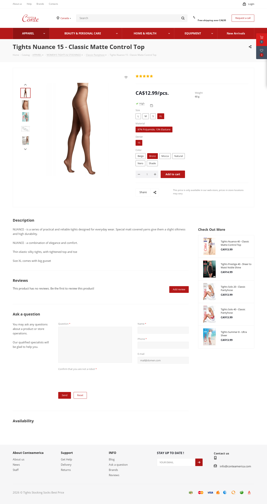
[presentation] (86, 379)
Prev (25, 84)
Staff (16, 470)
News (16, 464)
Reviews (114, 475)
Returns (66, 470)
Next (25, 149)
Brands (113, 470)
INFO (112, 453)
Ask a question (118, 464)
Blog (112, 459)
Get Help (66, 459)
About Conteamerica (28, 453)
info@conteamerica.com (235, 466)
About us (18, 459)
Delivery (66, 464)
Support (67, 453)
